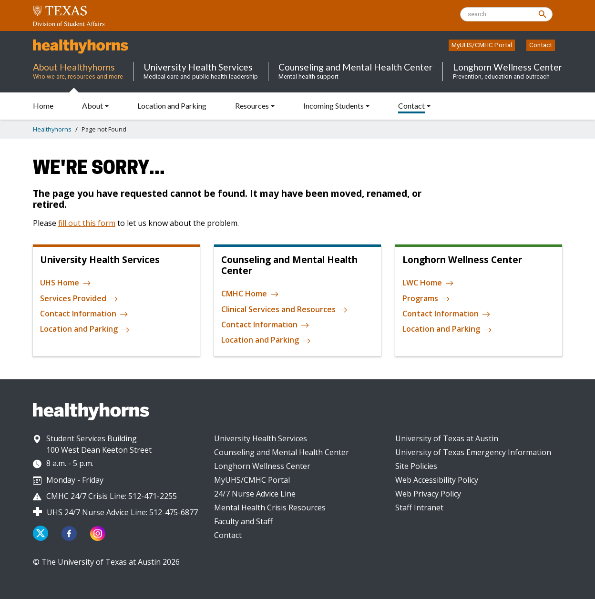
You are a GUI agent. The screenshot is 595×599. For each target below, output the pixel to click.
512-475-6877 (173, 512)
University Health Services (260, 438)
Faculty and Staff (243, 521)
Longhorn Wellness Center (262, 466)
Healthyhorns (52, 129)
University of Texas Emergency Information (473, 452)
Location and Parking (85, 329)
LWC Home (428, 283)
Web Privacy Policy (428, 493)
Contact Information (84, 314)
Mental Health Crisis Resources (270, 507)
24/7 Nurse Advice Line (255, 493)
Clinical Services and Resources (284, 310)
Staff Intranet (419, 507)
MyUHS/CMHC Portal (481, 45)
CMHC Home (250, 294)
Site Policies (416, 466)
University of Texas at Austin (446, 438)
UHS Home (65, 283)
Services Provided (79, 299)
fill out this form (86, 223)
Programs (426, 299)
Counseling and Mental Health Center (281, 452)
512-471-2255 (152, 496)
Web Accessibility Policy (436, 480)
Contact (540, 45)
